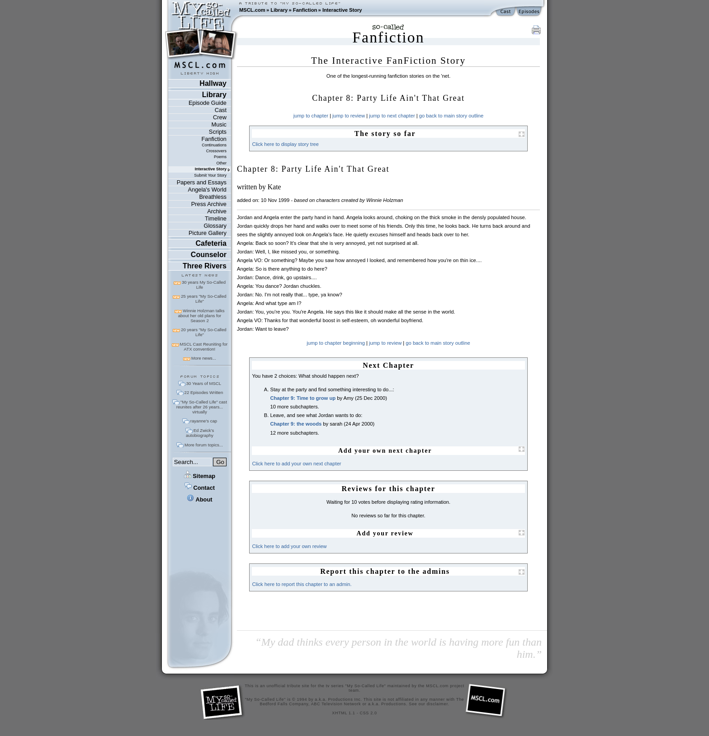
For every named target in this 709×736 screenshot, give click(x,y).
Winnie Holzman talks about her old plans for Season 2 (201, 315)
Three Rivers (205, 266)
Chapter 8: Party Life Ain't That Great (313, 168)
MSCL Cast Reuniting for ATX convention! (204, 347)
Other (222, 163)
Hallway (213, 83)
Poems (220, 157)
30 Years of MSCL (203, 383)
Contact (199, 487)
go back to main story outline (451, 115)
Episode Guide (208, 102)
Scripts (218, 131)
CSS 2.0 (368, 713)
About (199, 499)
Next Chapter (388, 365)
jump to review (348, 115)
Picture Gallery (208, 233)
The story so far (385, 133)
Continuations (214, 145)
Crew (220, 117)
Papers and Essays (202, 182)
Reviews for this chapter (388, 488)
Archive (217, 211)
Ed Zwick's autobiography (200, 433)
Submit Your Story (210, 175)
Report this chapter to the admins (385, 571)
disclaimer (437, 704)
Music (219, 124)
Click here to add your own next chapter (296, 463)
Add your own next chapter (385, 450)
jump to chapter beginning (336, 343)
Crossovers (216, 151)
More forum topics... (203, 444)
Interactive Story (342, 10)
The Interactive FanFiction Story (388, 60)
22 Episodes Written (203, 392)
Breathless (212, 196)
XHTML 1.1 (343, 713)
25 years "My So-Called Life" (203, 299)
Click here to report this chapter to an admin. (301, 584)
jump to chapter (310, 115)
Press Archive (209, 204)
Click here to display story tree (285, 144)
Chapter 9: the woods (295, 424)
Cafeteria (210, 243)
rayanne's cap (203, 420)
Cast (221, 110)
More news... (203, 358)
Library (279, 10)
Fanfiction (305, 10)
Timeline (216, 218)
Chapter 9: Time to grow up (303, 398)
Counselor (209, 254)
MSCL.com (252, 10)
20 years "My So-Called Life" (203, 332)
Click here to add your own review (289, 546)
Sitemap (199, 476)
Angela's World (207, 189)
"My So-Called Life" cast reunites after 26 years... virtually (201, 406)
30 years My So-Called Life (204, 285)
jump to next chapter (392, 115)
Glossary (215, 225)
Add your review (385, 533)
